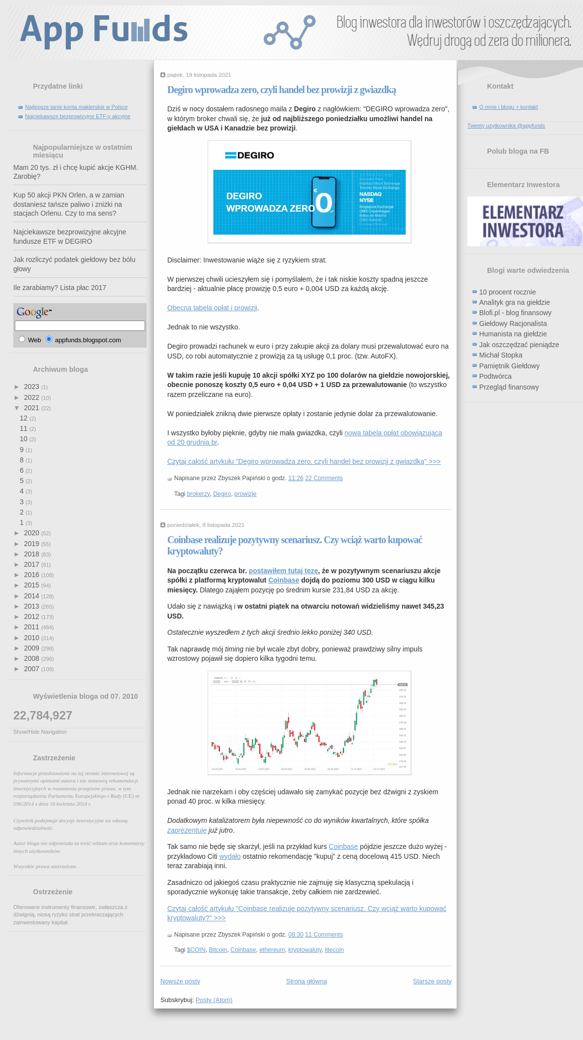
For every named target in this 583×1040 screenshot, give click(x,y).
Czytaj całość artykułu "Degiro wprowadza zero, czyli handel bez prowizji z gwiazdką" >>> (304, 461)
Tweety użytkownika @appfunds (506, 126)
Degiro (222, 493)
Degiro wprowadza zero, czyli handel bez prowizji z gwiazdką (281, 89)
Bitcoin (218, 949)
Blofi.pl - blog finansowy (515, 313)
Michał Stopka (500, 355)
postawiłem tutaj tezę (283, 571)
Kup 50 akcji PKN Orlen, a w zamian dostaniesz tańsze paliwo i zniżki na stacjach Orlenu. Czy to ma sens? (68, 204)
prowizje (245, 493)
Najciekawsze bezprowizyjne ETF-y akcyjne (77, 116)
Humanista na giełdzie (513, 334)
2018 (32, 554)
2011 (32, 627)
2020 (32, 533)
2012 (32, 616)
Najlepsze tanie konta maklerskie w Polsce (76, 107)
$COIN (196, 949)
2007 (32, 669)
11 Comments (324, 934)
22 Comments (324, 478)
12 (24, 418)
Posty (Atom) (214, 1000)
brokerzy (198, 493)
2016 (32, 575)
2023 (32, 386)
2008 (32, 658)
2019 (32, 544)
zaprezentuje (187, 830)
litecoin (334, 949)
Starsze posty (432, 981)
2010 (32, 638)
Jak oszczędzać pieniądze (519, 345)
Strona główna (306, 981)
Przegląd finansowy (509, 387)
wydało (230, 856)
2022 (32, 397)
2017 (32, 564)
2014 (32, 596)
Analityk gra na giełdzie (514, 302)
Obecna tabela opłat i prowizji (212, 308)
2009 (32, 648)
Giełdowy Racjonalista (513, 323)
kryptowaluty (305, 949)
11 (24, 428)
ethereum (272, 949)
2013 (32, 606)
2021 (32, 408)
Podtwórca (495, 376)
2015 (32, 585)
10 (24, 439)
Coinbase (283, 580)
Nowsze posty (180, 981)
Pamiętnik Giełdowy (509, 366)
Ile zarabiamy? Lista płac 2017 (59, 288)
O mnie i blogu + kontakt (508, 107)
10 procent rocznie (507, 292)
